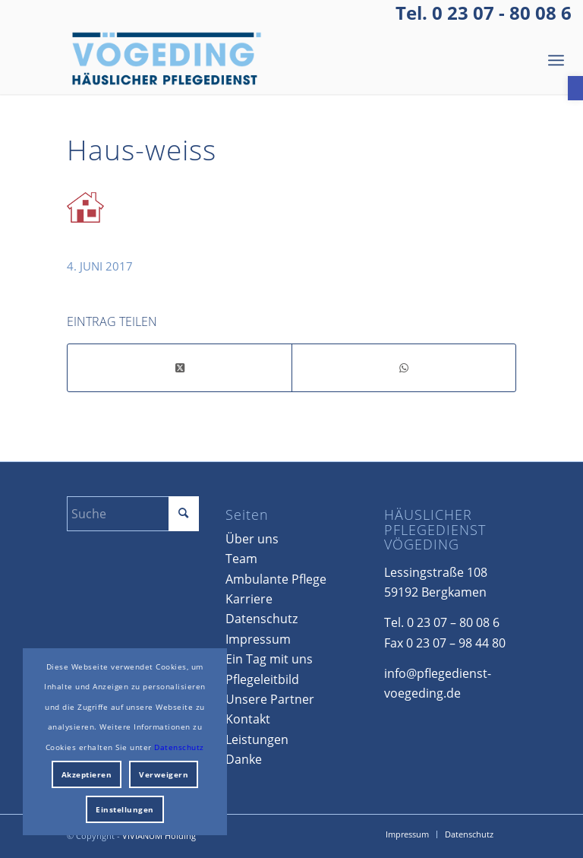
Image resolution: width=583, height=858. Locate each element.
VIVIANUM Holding (159, 835)
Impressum (258, 639)
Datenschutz (261, 618)
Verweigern (163, 774)
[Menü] (556, 60)
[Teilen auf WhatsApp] (403, 367)
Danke (243, 759)
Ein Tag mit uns (269, 659)
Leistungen (256, 739)
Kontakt (247, 719)
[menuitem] (556, 60)
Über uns (252, 538)
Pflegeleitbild (262, 679)
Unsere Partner (269, 699)
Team (241, 558)
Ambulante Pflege (275, 579)
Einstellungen (125, 809)
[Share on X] (180, 367)
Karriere (249, 598)
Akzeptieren (86, 774)
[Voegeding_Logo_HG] (167, 60)
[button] (575, 88)
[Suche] (132, 513)
